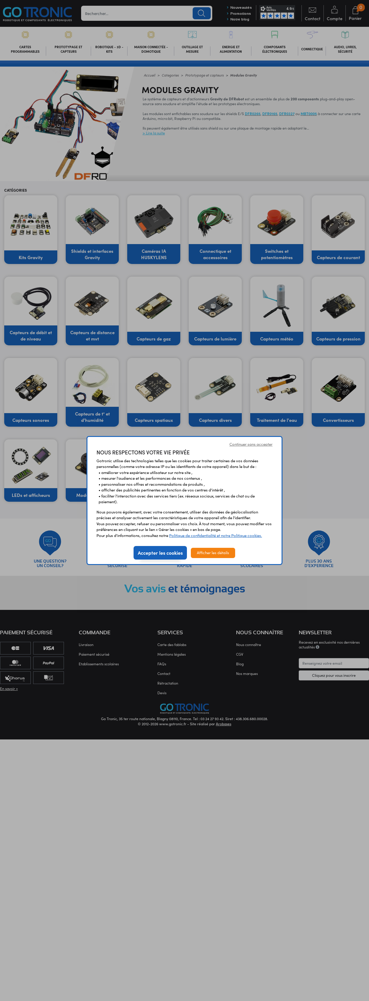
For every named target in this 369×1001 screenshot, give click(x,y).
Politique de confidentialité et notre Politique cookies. (215, 535)
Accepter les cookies (160, 552)
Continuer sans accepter (251, 444)
